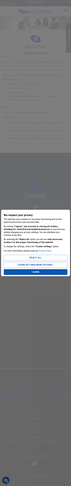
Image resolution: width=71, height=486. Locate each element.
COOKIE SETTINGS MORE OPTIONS (36, 265)
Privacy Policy (45, 250)
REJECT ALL (36, 257)
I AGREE (35, 272)
